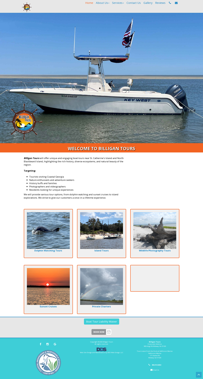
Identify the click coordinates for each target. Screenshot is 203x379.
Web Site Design (86, 352)
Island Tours (101, 250)
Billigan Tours (108, 342)
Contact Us (134, 3)
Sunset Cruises (48, 306)
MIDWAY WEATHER (154, 278)
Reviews (160, 3)
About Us (102, 3)
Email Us (156, 370)
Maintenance (100, 352)
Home (89, 3)
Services (118, 3)
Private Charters (101, 306)
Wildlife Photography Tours (155, 250)
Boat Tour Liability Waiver (101, 321)
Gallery (147, 3)
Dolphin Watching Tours (48, 250)
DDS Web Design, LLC (115, 352)
